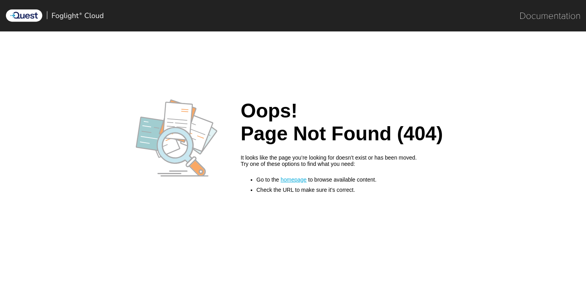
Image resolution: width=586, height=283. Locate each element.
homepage (294, 179)
